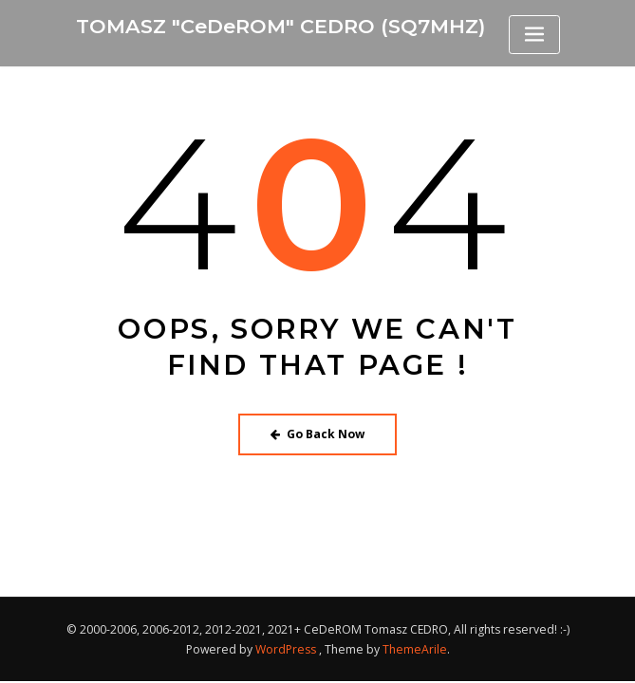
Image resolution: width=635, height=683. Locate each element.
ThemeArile (415, 649)
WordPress (285, 649)
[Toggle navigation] (534, 34)
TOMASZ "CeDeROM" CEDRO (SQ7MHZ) (280, 26)
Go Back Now (317, 434)
